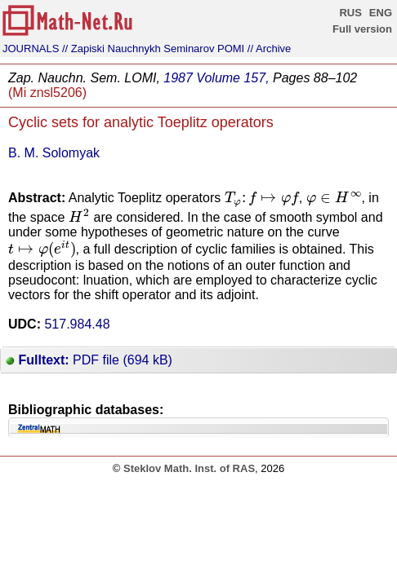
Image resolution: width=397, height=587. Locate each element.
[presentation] (262, 199)
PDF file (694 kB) (89, 360)
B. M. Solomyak (54, 153)
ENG (380, 13)
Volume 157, (232, 78)
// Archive (269, 48)
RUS (350, 13)
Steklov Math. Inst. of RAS (189, 468)
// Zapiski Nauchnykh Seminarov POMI (153, 48)
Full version (362, 29)
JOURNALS (30, 48)
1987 (178, 78)
